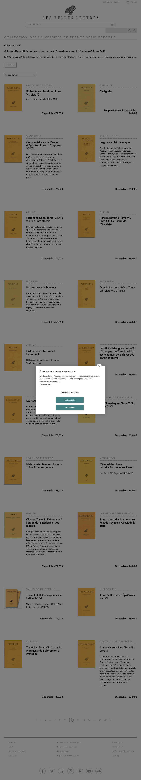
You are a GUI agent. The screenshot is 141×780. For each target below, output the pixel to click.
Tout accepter (69, 400)
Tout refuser (70, 408)
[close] (99, 366)
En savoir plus (45, 385)
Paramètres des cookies (69, 392)
